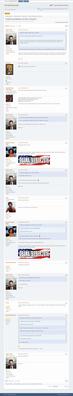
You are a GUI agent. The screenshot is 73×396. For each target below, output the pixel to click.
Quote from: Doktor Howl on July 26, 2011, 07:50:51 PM (32, 36)
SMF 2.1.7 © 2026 (7, 394)
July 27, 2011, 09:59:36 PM (23, 142)
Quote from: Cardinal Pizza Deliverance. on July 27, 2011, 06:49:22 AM (34, 117)
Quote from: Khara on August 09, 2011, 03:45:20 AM (30, 277)
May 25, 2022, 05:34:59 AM (23, 353)
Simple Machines (13, 394)
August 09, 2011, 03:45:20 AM (23, 262)
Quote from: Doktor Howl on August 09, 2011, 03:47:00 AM (31, 330)
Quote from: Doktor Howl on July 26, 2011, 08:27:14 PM (31, 317)
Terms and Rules (63, 394)
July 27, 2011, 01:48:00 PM (23, 114)
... (16, 26)
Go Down (7, 26)
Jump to (49, 386)
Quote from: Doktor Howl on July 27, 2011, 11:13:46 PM (31, 225)
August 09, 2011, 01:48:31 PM (23, 302)
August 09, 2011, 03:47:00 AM (23, 274)
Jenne (7, 302)
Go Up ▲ (67, 394)
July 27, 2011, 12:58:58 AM (23, 63)
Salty (7, 197)
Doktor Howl (9, 29)
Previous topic (58, 22)
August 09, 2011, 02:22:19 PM (23, 315)
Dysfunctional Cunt (11, 262)
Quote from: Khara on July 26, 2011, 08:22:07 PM (30, 321)
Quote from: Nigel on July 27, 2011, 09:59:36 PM (29, 172)
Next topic (65, 22)
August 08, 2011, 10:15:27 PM (23, 197)
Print (66, 26)
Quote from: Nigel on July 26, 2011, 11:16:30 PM (29, 32)
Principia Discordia (12, 5)
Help (58, 394)
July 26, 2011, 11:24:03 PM (23, 29)
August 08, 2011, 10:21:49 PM (23, 222)
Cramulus (8, 63)
